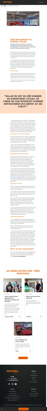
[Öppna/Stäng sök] (40, 2)
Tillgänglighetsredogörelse (12, 400)
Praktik (33, 373)
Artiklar (5, 5)
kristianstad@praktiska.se (13, 380)
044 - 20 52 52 (13, 378)
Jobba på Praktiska (33, 375)
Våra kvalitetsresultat (12, 393)
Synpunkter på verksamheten (12, 395)
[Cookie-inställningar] (1, 409)
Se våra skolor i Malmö (34, 395)
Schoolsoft (34, 379)
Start (2, 5)
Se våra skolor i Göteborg (33, 393)
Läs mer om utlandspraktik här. (20, 256)
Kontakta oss (34, 377)
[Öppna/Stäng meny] (42, 2)
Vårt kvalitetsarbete (12, 391)
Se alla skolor (33, 391)
